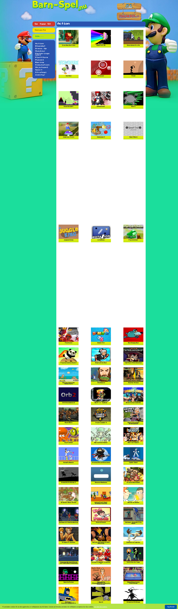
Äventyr (40, 75)
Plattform (41, 57)
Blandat (40, 46)
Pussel (39, 60)
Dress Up (41, 48)
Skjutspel (41, 67)
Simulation (42, 65)
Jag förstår (171, 607)
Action (39, 43)
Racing (39, 62)
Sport (38, 70)
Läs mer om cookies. (100, 607)
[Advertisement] (101, 55)
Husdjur (40, 51)
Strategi (41, 72)
